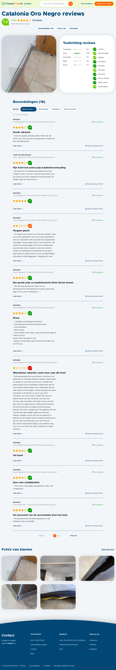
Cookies (47, 666)
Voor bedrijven (87, 3)
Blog (32, 653)
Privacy (22, 666)
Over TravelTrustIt (38, 640)
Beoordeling (43, 109)
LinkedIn (92, 645)
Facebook (93, 640)
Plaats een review (104, 4)
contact (10, 643)
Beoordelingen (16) (46, 28)
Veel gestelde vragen (39, 645)
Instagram (93, 649)
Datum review (27, 109)
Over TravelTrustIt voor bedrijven (72, 640)
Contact (34, 649)
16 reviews (37, 20)
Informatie (73, 28)
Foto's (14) (61, 28)
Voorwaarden (34, 666)
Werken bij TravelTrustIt (68, 645)
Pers (61, 649)
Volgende (73, 535)
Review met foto (70, 109)
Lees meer (17, 146)
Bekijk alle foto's (108, 549)
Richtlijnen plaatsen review (64, 666)
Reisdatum (56, 109)
